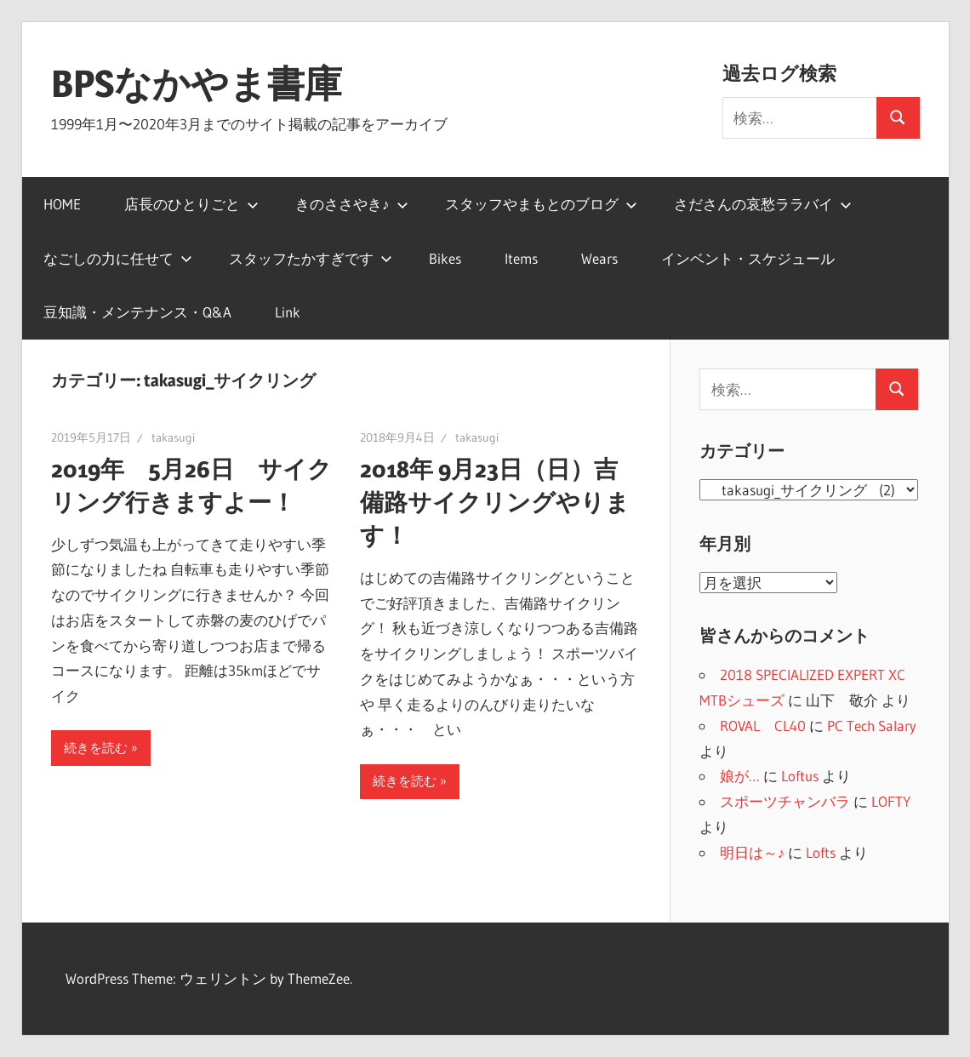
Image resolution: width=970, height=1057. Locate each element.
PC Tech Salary (871, 725)
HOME (62, 204)
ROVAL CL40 (763, 725)
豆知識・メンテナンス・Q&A (137, 312)
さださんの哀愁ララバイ (763, 204)
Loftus (800, 776)
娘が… (740, 776)
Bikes (445, 258)
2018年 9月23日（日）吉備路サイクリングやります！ (495, 502)
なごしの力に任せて (117, 258)
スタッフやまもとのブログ (541, 204)
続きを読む (96, 748)
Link (287, 312)
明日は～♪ (752, 852)
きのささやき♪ (351, 204)
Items (521, 258)
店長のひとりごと (191, 204)
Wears (599, 258)
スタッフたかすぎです (310, 258)
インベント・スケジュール (748, 258)
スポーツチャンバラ (785, 801)
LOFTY (890, 801)
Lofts (821, 852)
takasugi (173, 437)
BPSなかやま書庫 (196, 83)
